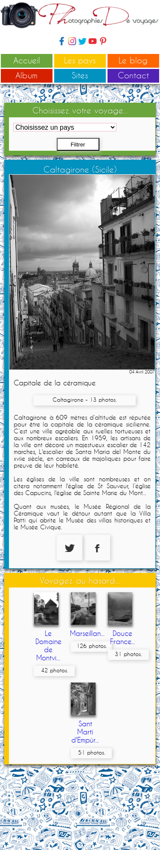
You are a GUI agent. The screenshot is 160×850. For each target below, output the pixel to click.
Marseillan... (87, 633)
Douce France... (122, 637)
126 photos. (91, 645)
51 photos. (91, 752)
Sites (80, 75)
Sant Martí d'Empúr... (85, 731)
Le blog (133, 60)
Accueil (26, 60)
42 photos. (54, 670)
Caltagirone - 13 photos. (84, 399)
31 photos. (128, 653)
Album (26, 75)
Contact (133, 75)
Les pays (80, 60)
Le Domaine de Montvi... (48, 645)
